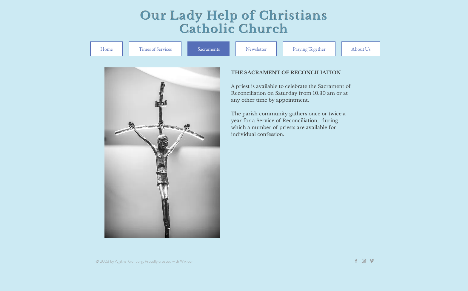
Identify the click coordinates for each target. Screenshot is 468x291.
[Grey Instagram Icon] (364, 261)
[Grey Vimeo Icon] (371, 261)
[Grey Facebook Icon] (356, 261)
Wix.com (187, 261)
